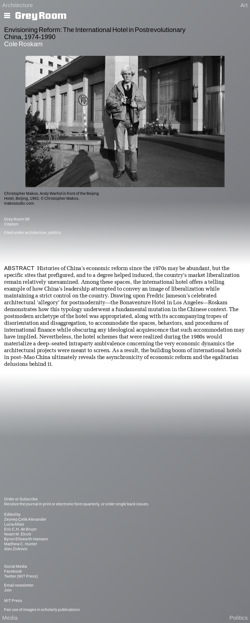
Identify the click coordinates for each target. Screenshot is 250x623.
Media (10, 618)
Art (244, 5)
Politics (238, 618)
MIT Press (13, 600)
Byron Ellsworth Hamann (26, 539)
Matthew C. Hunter (20, 544)
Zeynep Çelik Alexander (25, 519)
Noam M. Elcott (17, 534)
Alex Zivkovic (16, 549)
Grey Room (41, 15)
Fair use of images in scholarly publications (42, 609)
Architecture (17, 5)
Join (8, 590)
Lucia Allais (14, 524)
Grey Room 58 (17, 219)
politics (54, 232)
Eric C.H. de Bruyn (20, 529)
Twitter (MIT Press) (21, 576)
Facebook (13, 571)
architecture (35, 232)
